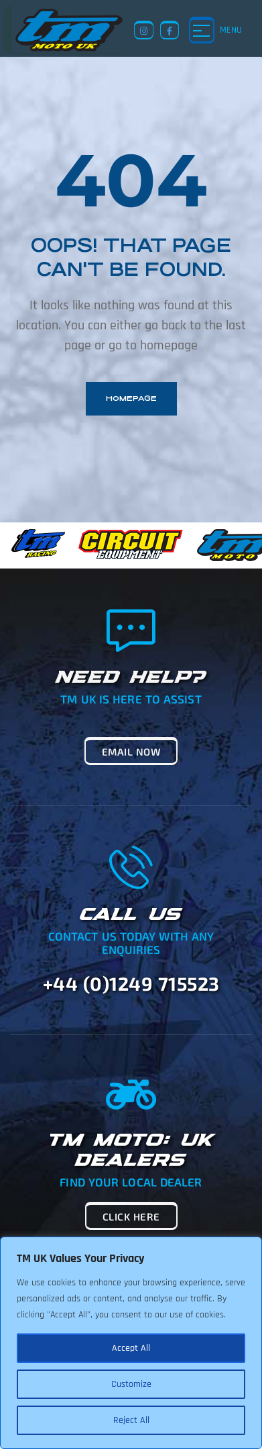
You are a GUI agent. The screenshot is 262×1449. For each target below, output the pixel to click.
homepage (131, 398)
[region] (131, 1343)
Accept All (131, 1348)
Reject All (131, 1420)
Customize (131, 1384)
